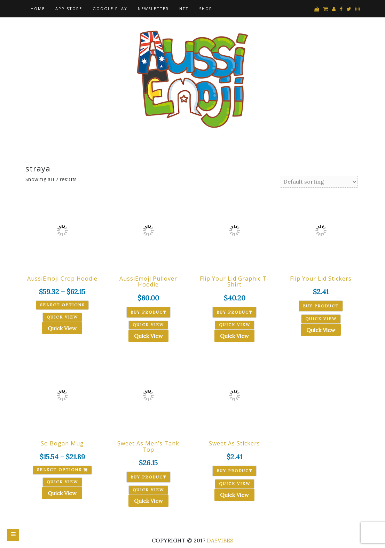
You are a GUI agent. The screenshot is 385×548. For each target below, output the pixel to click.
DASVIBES (220, 540)
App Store (68, 8)
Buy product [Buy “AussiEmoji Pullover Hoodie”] (148, 312)
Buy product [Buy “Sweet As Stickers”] (234, 470)
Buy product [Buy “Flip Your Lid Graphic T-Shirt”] (234, 312)
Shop (205, 8)
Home (38, 8)
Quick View (62, 328)
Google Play (110, 8)
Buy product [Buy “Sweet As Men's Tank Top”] (148, 477)
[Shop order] (319, 182)
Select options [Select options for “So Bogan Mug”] (59, 469)
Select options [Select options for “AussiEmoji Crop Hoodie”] (62, 305)
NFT (184, 8)
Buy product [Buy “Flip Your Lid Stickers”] (321, 306)
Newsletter (153, 8)
